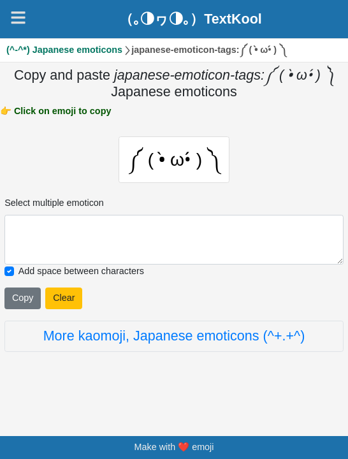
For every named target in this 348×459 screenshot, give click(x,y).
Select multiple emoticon (54, 204)
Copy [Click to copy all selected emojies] (23, 298)
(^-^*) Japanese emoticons (64, 50)
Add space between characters (81, 271)
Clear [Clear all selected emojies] (64, 298)
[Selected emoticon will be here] (174, 240)
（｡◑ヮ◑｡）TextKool (190, 19)
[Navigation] (18, 17)
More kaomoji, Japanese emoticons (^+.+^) (174, 337)
